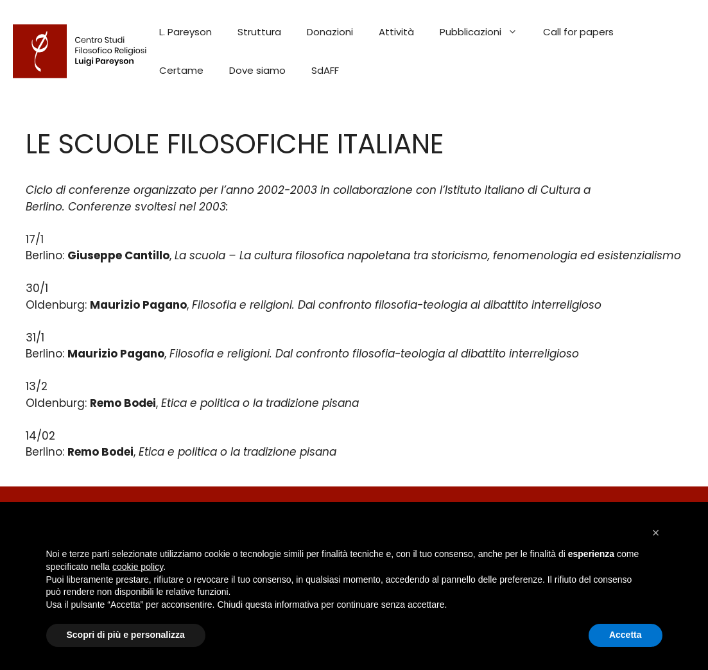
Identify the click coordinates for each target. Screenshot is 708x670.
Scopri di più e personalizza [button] (126, 635)
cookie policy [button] (137, 567)
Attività (396, 32)
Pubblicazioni (485, 32)
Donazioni (330, 32)
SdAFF (325, 70)
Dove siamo (257, 70)
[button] (656, 532)
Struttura (259, 32)
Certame (181, 70)
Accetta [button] (625, 635)
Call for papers (578, 32)
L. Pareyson (185, 32)
